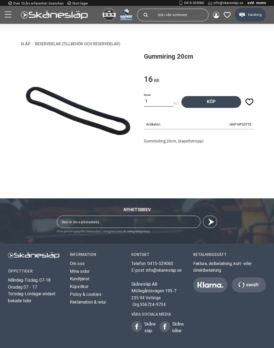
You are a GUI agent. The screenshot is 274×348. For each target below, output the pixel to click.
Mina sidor (80, 271)
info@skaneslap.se (228, 3)
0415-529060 (194, 3)
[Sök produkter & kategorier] (181, 15)
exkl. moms (256, 3)
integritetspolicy (138, 231)
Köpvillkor (79, 286)
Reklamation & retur (88, 302)
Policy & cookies (85, 294)
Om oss (77, 263)
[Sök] (146, 15)
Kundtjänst (79, 278)
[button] (8, 15)
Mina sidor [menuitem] (216, 15)
